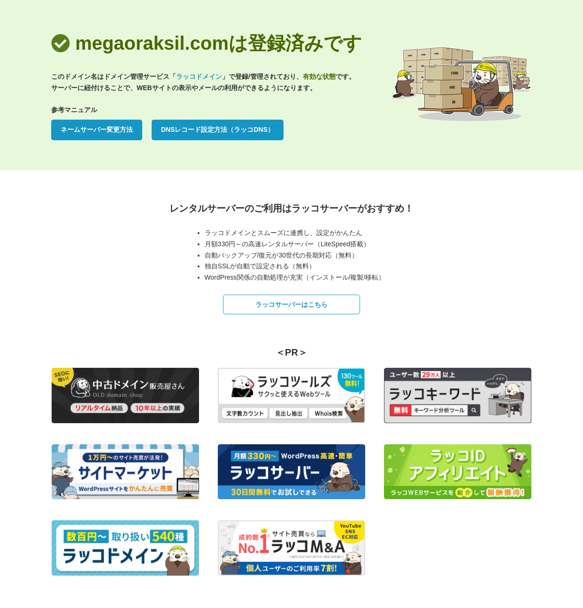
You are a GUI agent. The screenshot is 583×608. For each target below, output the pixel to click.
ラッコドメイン (199, 76)
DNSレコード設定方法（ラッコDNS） (217, 129)
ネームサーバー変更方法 (97, 129)
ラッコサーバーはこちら (291, 304)
